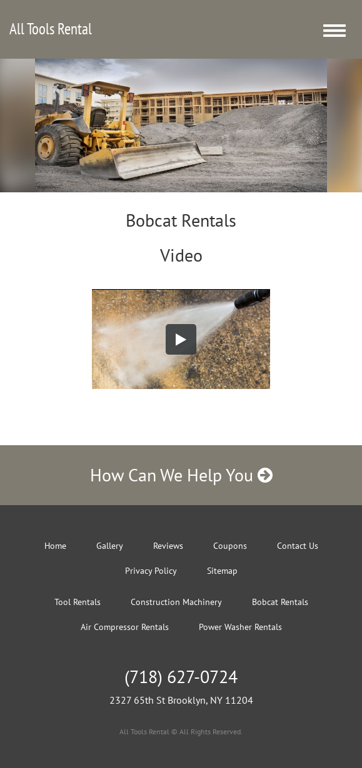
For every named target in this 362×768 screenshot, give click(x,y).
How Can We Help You (181, 474)
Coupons (230, 545)
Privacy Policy (151, 570)
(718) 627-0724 (181, 676)
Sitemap (222, 570)
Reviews (168, 545)
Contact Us (297, 545)
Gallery (109, 545)
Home (55, 545)
